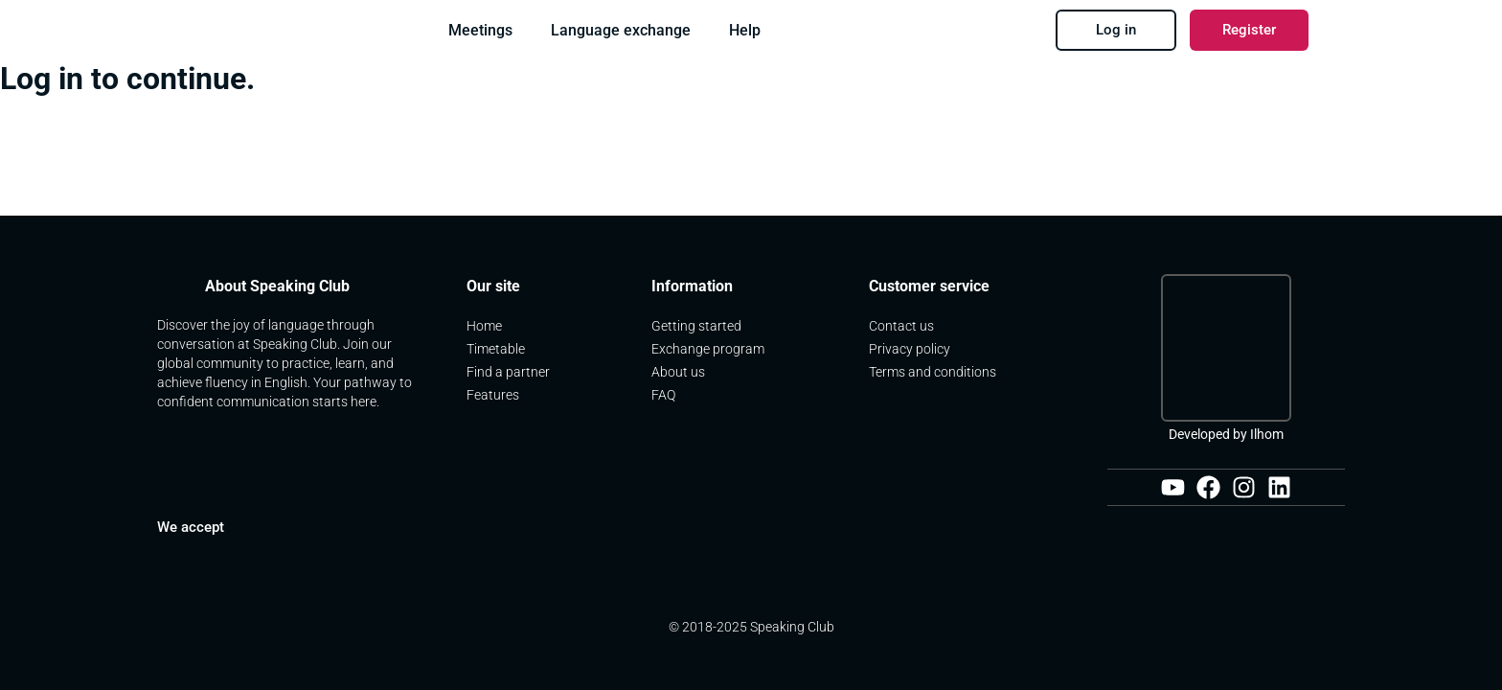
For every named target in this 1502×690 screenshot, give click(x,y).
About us (679, 373)
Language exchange (621, 30)
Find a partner (508, 373)
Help (745, 30)
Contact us (903, 327)
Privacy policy (909, 350)
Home (484, 327)
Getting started (696, 327)
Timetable (496, 350)
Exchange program (709, 350)
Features (493, 396)
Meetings (480, 30)
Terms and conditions (932, 373)
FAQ (663, 396)
